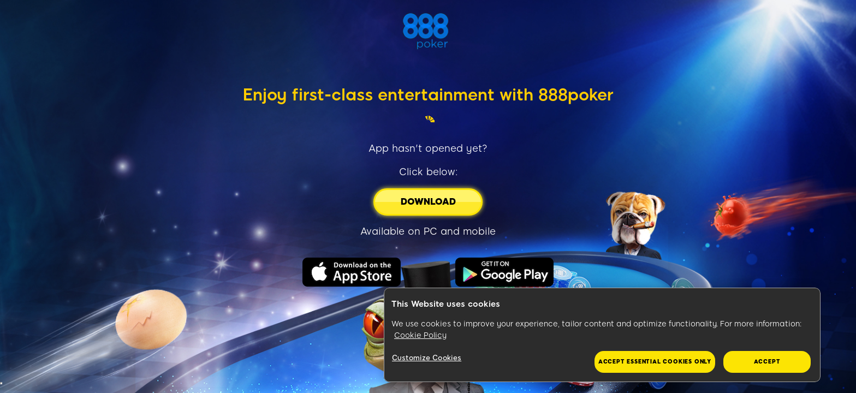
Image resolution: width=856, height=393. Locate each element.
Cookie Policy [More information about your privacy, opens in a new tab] (420, 335)
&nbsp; (1, 383)
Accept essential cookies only (654, 361)
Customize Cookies (426, 358)
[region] (602, 335)
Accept (767, 361)
